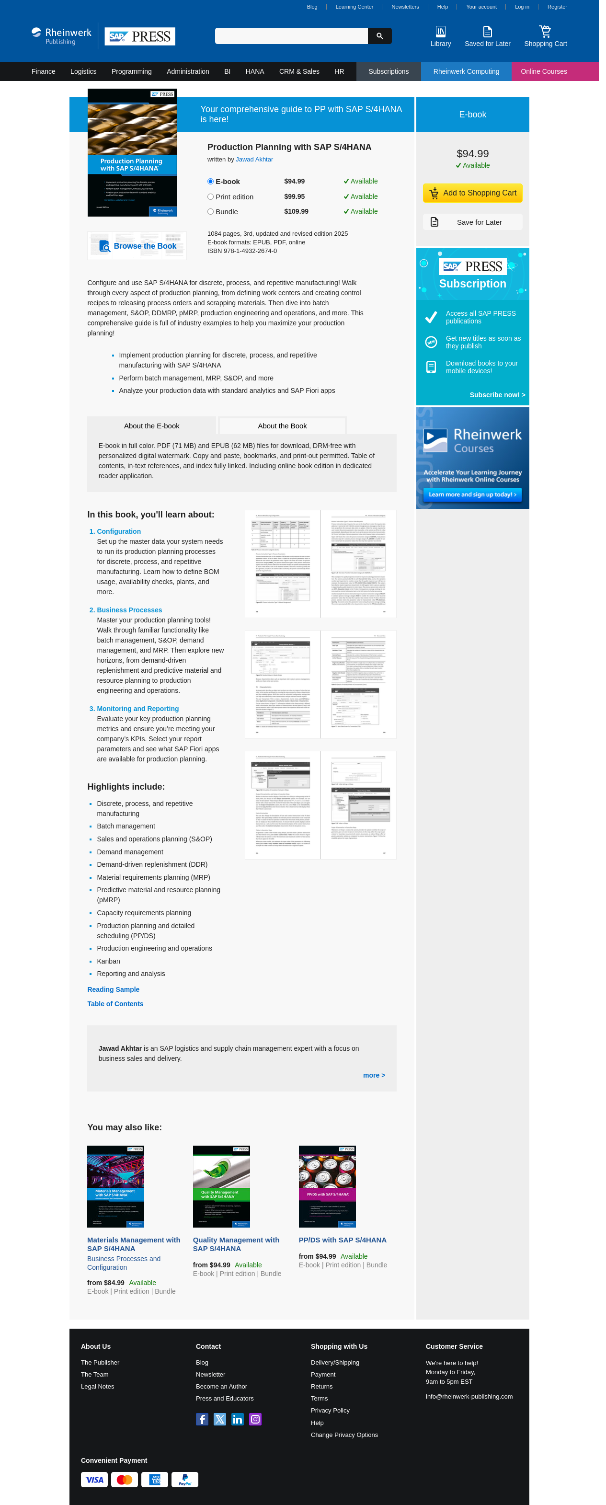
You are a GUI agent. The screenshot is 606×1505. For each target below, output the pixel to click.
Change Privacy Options (344, 1434)
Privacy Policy (330, 1410)
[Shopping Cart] (545, 35)
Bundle (227, 211)
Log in (522, 7)
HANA (255, 71)
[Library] (441, 35)
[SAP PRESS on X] (220, 1419)
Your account (481, 7)
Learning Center (355, 7)
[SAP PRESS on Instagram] (255, 1419)
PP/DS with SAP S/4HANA (348, 1241)
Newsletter (210, 1374)
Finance (44, 71)
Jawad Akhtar (254, 159)
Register (557, 7)
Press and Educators (225, 1398)
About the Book (282, 426)
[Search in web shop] (291, 36)
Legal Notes (97, 1386)
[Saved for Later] (488, 35)
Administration (188, 71)
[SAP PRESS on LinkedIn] (237, 1419)
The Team (95, 1374)
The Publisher (100, 1362)
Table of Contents (115, 1004)
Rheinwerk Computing (467, 71)
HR (339, 71)
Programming (132, 71)
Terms (319, 1398)
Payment (323, 1374)
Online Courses (544, 71)
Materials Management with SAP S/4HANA (136, 1254)
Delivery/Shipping (335, 1362)
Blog (312, 7)
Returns (322, 1386)
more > (374, 1075)
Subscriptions (388, 71)
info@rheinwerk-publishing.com (469, 1396)
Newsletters (405, 7)
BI (227, 71)
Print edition (234, 197)
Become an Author (221, 1386)
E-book (228, 181)
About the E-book (152, 426)
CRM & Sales (299, 71)
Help (442, 7)
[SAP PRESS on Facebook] (202, 1419)
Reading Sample (113, 989)
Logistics (83, 71)
